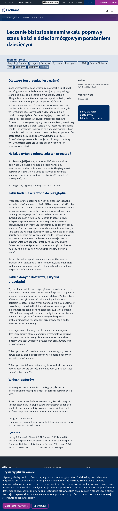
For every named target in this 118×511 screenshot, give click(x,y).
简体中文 (33, 66)
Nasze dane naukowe (32, 17)
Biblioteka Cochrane (106, 2)
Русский (57, 63)
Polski (45, 66)
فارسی (20, 2)
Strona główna (13, 17)
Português (70, 63)
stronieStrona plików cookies (17, 497)
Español (12, 2)
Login (90, 2)
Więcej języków (50, 2)
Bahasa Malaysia (98, 63)
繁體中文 (20, 66)
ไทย (10, 66)
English (4, 2)
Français (28, 2)
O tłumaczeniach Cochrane (72, 2)
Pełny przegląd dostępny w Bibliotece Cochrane (91, 115)
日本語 (82, 63)
